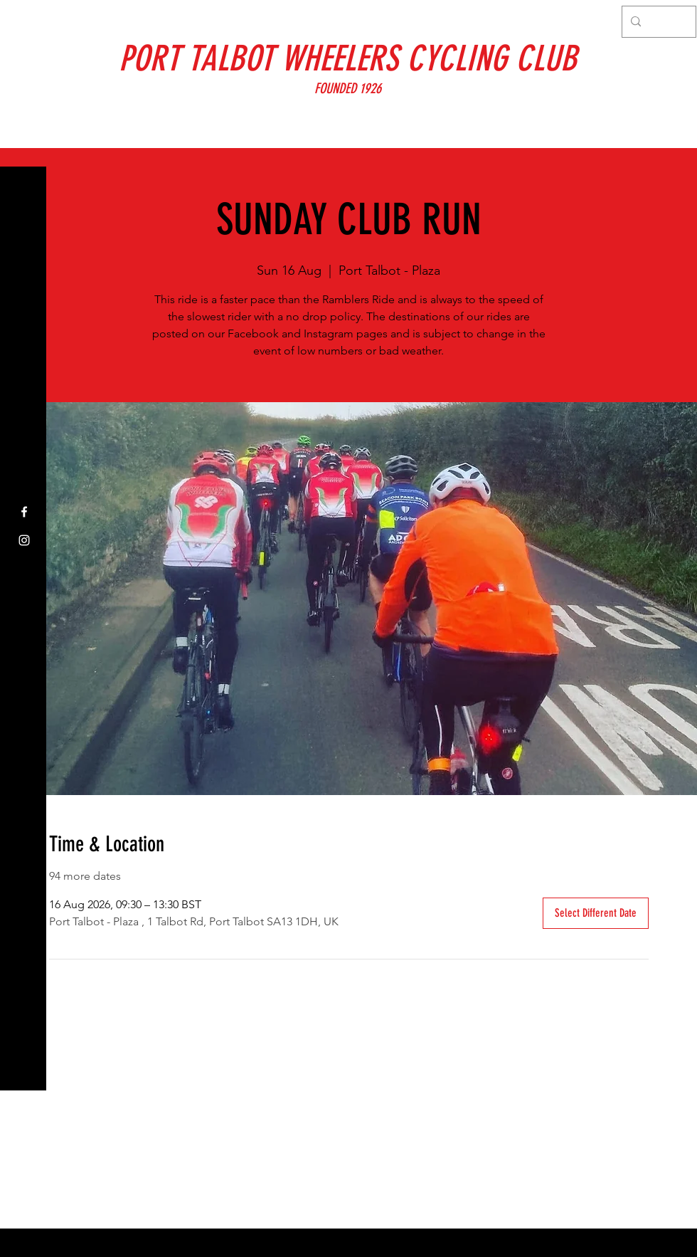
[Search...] (657, 21)
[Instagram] (24, 540)
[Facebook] (24, 512)
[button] (24, 21)
